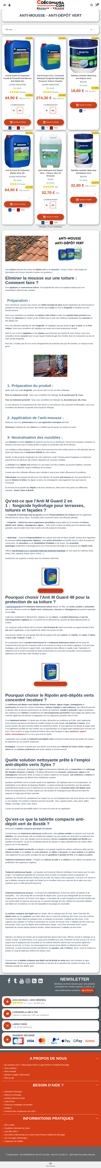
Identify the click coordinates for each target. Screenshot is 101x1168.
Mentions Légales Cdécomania (16, 1074)
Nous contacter (9, 1068)
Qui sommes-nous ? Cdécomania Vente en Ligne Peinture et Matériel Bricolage (35, 1065)
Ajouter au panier (18, 122)
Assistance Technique (12, 1091)
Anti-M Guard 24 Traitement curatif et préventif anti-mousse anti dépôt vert (17, 78)
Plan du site (8, 1078)
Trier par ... (11, 29)
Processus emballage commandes (17, 1104)
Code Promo (8, 1101)
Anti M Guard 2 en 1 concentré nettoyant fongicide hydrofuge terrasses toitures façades (50, 78)
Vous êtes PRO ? (11, 1131)
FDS (21, 128)
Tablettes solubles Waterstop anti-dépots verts (83, 77)
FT (11, 128)
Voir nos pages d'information (14, 1138)
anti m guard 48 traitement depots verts (50, 684)
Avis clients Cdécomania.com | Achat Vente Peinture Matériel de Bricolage (33, 1134)
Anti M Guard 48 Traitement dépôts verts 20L (17, 171)
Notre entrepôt (9, 1071)
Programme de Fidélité (12, 1141)
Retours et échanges (11, 1095)
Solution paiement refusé (13, 1098)
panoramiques (18, 734)
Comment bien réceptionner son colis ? (19, 1111)
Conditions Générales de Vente (16, 1128)
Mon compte (8, 1125)
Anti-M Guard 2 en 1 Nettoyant (50, 591)
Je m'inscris (87, 990)
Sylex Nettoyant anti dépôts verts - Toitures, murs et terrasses (50, 173)
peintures (74, 731)
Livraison (7, 1108)
